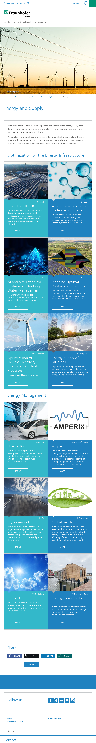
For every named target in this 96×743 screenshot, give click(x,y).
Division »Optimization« (51, 97)
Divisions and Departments (27, 97)
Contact (11, 718)
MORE (62, 231)
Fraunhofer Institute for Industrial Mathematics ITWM (25, 22)
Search (86, 3)
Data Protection (15, 721)
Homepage (8, 97)
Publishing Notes (56, 718)
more (18, 231)
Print (31, 665)
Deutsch (74, 3)
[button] (14, 656)
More (62, 307)
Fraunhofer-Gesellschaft (16, 3)
